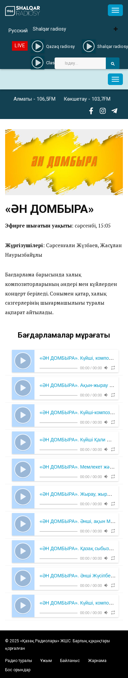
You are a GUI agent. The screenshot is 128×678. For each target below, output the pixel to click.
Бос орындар (17, 669)
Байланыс (70, 660)
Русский (18, 31)
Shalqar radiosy (49, 29)
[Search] (80, 63)
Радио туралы (18, 660)
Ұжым (46, 660)
